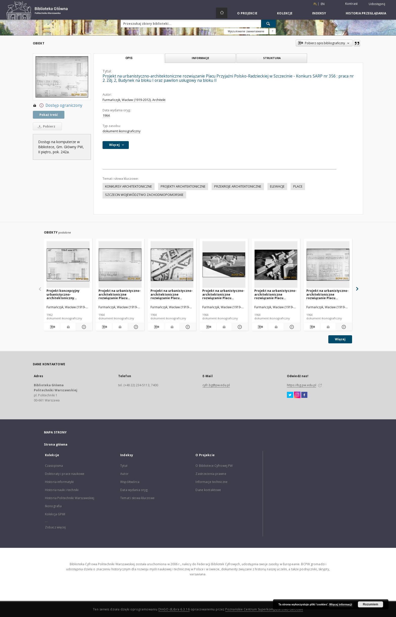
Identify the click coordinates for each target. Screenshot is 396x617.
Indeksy (319, 13)
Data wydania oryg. (134, 490)
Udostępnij (377, 4)
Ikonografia (53, 506)
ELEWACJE (277, 186)
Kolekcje (284, 13)
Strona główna (56, 444)
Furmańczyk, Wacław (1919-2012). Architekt (134, 100)
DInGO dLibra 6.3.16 (174, 609)
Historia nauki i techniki (62, 490)
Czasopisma (54, 466)
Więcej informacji (340, 604)
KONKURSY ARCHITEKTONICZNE (128, 186)
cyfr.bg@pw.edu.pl (216, 385)
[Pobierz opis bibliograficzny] (52, 327)
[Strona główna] (221, 13)
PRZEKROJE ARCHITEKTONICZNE (237, 186)
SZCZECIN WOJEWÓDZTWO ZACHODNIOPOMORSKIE (144, 195)
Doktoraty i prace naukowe (64, 474)
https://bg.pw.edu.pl (301, 385)
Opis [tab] (129, 58)
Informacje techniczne (211, 482)
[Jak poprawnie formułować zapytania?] (272, 31)
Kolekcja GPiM (55, 514)
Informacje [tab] (200, 58)
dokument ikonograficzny (121, 131)
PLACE (298, 186)
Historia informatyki (59, 482)
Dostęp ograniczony (57, 105)
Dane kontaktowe (208, 490)
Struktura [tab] (272, 58)
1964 (106, 115)
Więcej (340, 339)
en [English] (323, 4)
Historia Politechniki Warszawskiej (69, 498)
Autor (124, 474)
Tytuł (123, 466)
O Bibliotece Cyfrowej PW (214, 466)
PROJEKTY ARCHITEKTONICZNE (183, 186)
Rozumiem (370, 604)
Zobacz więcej (55, 527)
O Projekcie (247, 13)
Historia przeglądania (366, 13)
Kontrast (351, 4)
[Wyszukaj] (268, 23)
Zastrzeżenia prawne (210, 474)
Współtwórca (129, 482)
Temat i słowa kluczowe (137, 498)
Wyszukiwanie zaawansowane (246, 31)
